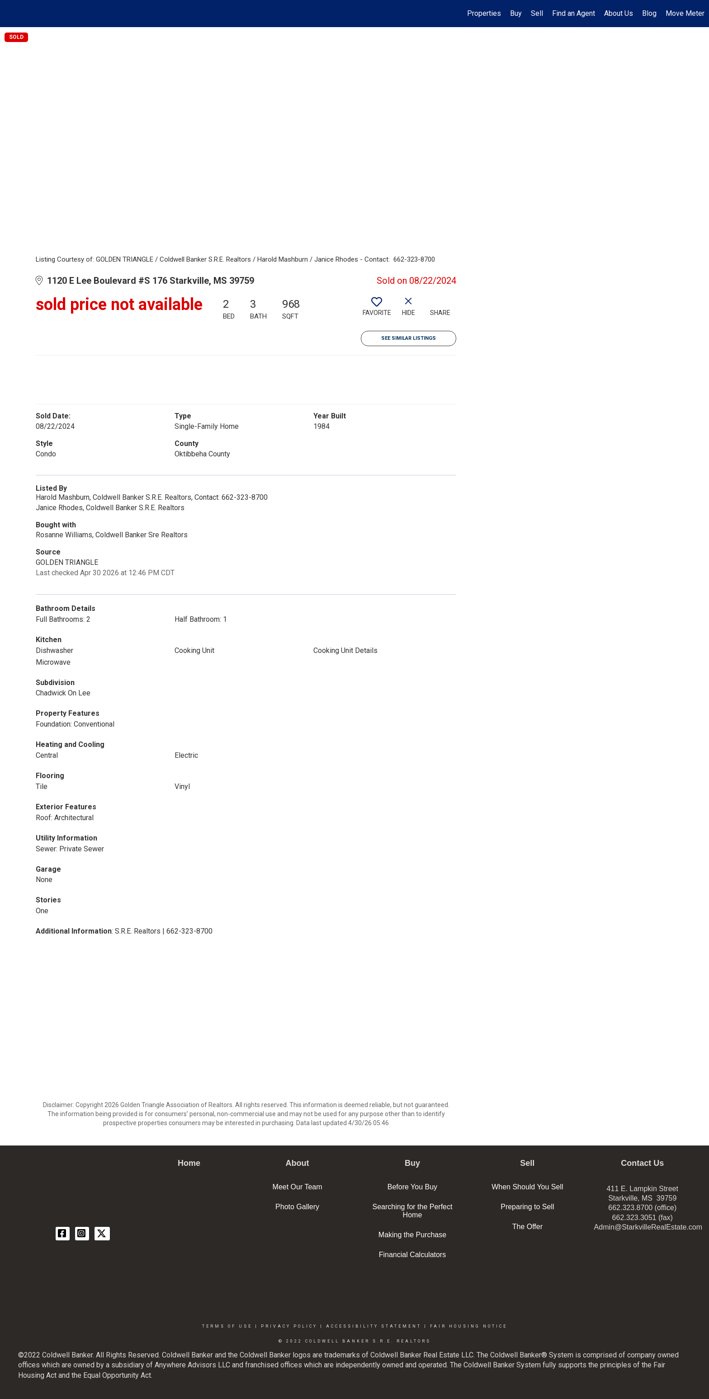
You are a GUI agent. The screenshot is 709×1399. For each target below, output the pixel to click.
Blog (649, 13)
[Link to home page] (11, 13)
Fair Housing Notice (468, 1326)
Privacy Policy (289, 1326)
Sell (537, 13)
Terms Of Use (227, 1326)
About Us (618, 13)
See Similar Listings (408, 338)
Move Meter (685, 13)
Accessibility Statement (373, 1326)
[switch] (376, 310)
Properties (484, 13)
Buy (516, 13)
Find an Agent (573, 13)
